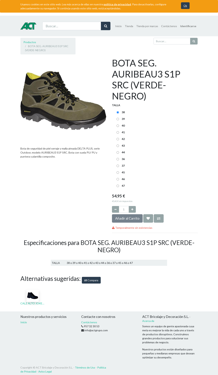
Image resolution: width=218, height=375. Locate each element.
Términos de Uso (85, 367)
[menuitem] (118, 26)
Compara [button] (91, 280)
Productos (29, 42)
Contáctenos (89, 322)
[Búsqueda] (194, 41)
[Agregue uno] (132, 209)
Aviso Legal (45, 371)
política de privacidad (117, 4)
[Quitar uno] (115, 209)
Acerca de (148, 320)
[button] (148, 218)
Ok (185, 5)
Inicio (23, 322)
